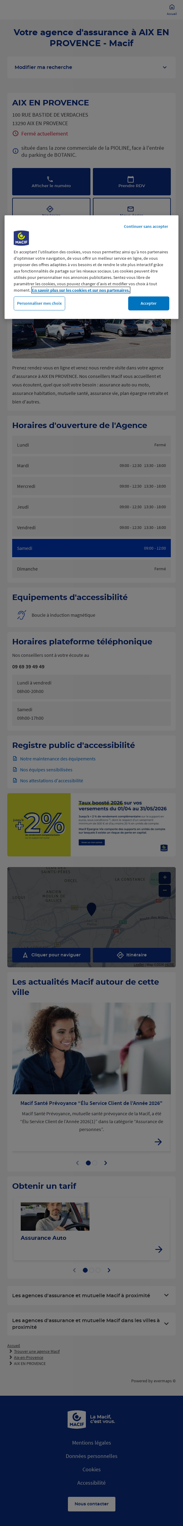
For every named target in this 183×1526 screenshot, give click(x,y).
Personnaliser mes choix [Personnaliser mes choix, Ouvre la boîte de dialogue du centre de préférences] (39, 303)
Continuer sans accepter (146, 226)
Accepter (149, 303)
